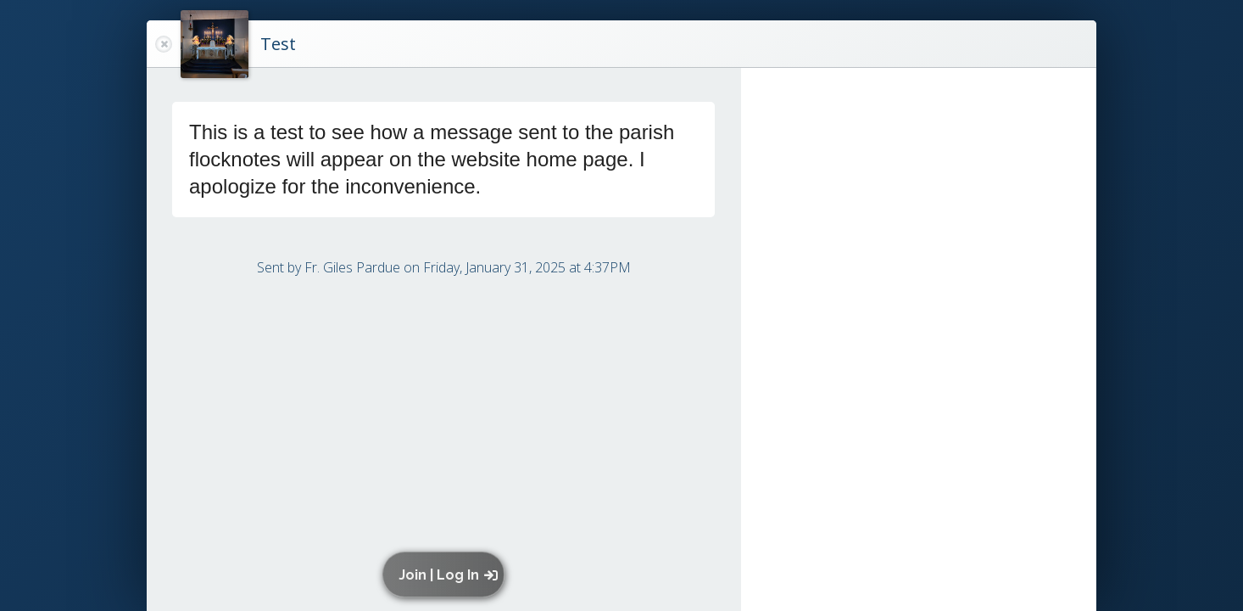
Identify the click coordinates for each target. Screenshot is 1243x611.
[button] (447, 574)
